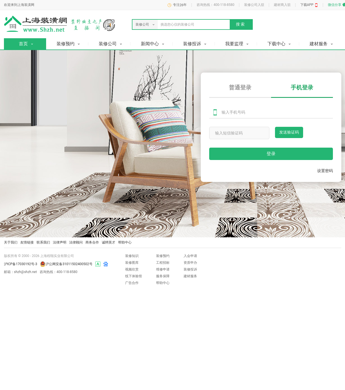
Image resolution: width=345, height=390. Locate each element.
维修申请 (163, 269)
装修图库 (132, 263)
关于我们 (10, 242)
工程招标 (163, 263)
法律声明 (59, 242)
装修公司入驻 (254, 5)
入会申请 (190, 256)
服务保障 (163, 276)
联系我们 (43, 242)
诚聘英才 (108, 242)
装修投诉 (190, 269)
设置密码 (325, 170)
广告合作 (132, 283)
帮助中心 (125, 242)
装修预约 (163, 256)
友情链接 (27, 242)
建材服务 (190, 276)
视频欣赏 (132, 269)
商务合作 (92, 242)
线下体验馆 (133, 276)
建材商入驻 (282, 5)
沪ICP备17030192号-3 (20, 264)
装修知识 (132, 256)
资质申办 (190, 263)
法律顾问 (76, 242)
